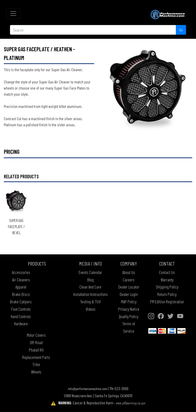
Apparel (20, 286)
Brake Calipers (21, 301)
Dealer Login (129, 294)
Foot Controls (21, 308)
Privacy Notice (128, 308)
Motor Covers (36, 335)
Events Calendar (90, 272)
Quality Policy (128, 316)
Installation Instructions (90, 294)
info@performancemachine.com (87, 388)
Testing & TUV (90, 301)
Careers (128, 279)
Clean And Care (90, 286)
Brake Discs (21, 294)
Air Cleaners (21, 279)
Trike (36, 364)
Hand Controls (21, 316)
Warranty (167, 279)
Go (181, 29)
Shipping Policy (167, 286)
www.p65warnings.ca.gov (130, 403)
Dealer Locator (128, 286)
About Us (128, 272)
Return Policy (167, 294)
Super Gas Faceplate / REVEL (16, 226)
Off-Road (36, 342)
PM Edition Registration (167, 301)
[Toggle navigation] (13, 13)
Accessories (21, 272)
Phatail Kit (36, 349)
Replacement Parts (36, 357)
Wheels (36, 371)
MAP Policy (129, 301)
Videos (90, 308)
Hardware (21, 323)
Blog (90, 279)
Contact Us (167, 272)
